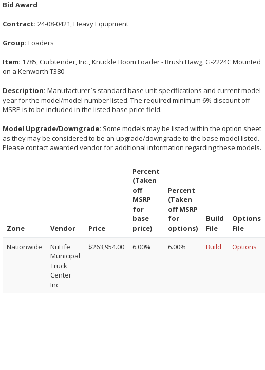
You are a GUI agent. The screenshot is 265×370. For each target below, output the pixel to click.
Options (244, 246)
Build (213, 246)
